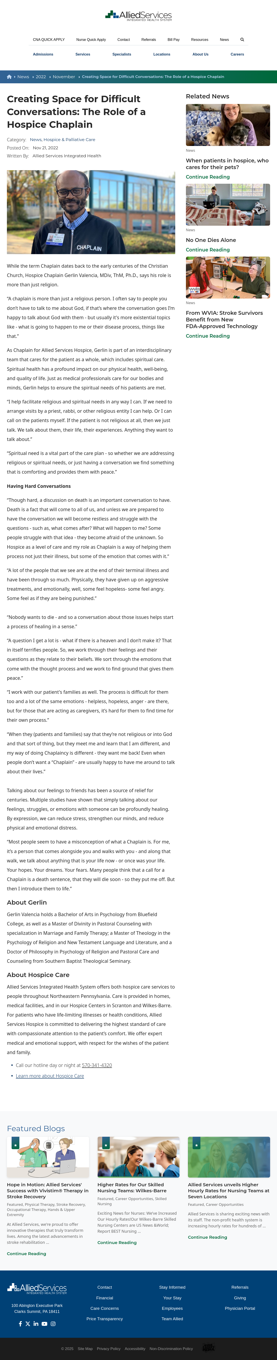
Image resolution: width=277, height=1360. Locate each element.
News (224, 40)
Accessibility (135, 1349)
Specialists (121, 54)
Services (82, 54)
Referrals (148, 40)
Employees (172, 1308)
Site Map (85, 1349)
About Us (201, 54)
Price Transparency (104, 1318)
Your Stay (172, 1298)
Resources (199, 40)
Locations (161, 54)
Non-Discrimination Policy (171, 1349)
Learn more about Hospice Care (50, 1076)
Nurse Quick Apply (91, 40)
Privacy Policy (108, 1349)
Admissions (43, 54)
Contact (124, 40)
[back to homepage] (12, 77)
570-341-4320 (97, 1065)
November (66, 76)
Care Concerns (104, 1308)
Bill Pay (174, 40)
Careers (237, 54)
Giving (240, 1298)
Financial (104, 1298)
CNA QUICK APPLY (49, 40)
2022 (43, 76)
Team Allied (172, 1318)
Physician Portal (240, 1308)
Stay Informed (172, 1287)
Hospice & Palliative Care (69, 139)
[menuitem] (43, 54)
